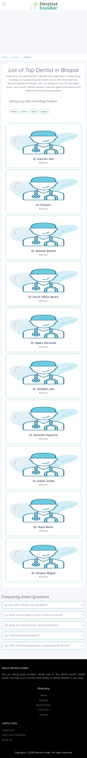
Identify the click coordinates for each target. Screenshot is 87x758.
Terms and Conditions (14, 734)
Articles (43, 714)
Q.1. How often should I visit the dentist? (26, 604)
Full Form (43, 709)
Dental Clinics (43, 705)
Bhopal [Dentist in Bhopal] (14, 111)
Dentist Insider (43, 752)
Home (43, 695)
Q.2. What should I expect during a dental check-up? (33, 614)
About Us (7, 739)
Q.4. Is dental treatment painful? (22, 635)
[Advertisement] (43, 32)
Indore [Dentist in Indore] (33, 111)
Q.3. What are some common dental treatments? (31, 625)
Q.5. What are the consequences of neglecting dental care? (37, 645)
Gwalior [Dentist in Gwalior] (24, 111)
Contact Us (8, 730)
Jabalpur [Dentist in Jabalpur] (44, 111)
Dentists (43, 700)
